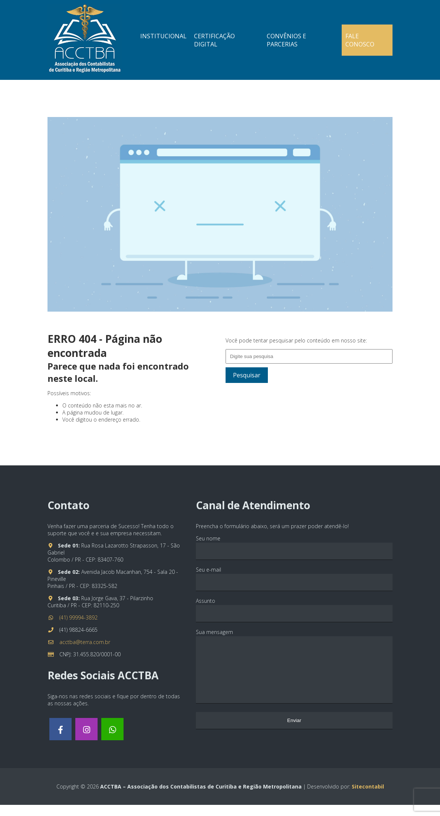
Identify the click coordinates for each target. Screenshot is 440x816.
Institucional (163, 36)
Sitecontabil (368, 797)
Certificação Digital (214, 40)
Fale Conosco (359, 40)
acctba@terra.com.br (84, 642)
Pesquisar (246, 375)
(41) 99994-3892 (78, 617)
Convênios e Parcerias (286, 40)
